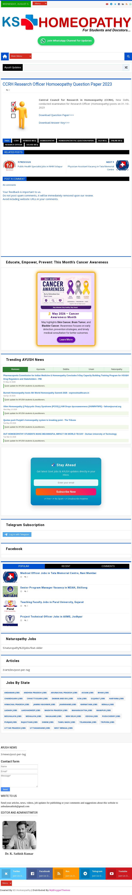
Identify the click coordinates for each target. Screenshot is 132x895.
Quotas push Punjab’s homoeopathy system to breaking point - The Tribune (39, 420)
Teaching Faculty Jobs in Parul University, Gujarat (52, 602)
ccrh (16, 140)
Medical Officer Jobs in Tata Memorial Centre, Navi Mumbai (58, 573)
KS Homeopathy (22, 890)
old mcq (102, 140)
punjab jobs (10, 722)
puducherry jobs (111, 716)
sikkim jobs (48, 722)
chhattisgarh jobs (37, 698)
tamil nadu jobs (66, 722)
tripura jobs (107, 722)
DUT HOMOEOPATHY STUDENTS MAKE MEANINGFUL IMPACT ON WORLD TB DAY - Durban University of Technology (60, 434)
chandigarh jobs (13, 698)
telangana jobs (87, 722)
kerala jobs (108, 704)
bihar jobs (103, 692)
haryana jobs (116, 698)
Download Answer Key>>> (54, 122)
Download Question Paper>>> (56, 115)
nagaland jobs (53, 716)
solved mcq (32, 144)
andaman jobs (12, 692)
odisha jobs (91, 716)
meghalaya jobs (12, 716)
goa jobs (82, 698)
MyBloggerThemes (59, 890)
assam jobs (88, 692)
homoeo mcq (29, 140)
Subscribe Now (66, 491)
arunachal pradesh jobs (64, 692)
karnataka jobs (88, 704)
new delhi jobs (73, 716)
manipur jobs (103, 710)
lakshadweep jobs (30, 710)
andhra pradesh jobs (35, 692)
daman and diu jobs (62, 698)
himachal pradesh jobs (16, 704)
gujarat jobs (98, 698)
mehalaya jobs (33, 716)
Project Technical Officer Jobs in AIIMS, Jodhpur (51, 616)
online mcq (116, 140)
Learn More (66, 339)
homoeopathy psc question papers (76, 140)
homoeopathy (47, 140)
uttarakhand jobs (40, 728)
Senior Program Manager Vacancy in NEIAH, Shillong (53, 587)
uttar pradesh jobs (15, 728)
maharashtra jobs (82, 710)
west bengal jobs (63, 728)
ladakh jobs (10, 710)
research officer (13, 144)
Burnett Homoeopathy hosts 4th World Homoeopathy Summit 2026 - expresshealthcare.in (46, 393)
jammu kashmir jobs (44, 704)
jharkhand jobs (67, 704)
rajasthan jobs (29, 722)
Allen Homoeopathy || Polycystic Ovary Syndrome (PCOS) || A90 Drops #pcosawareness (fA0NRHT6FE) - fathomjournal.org (62, 406)
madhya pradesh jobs (56, 710)
